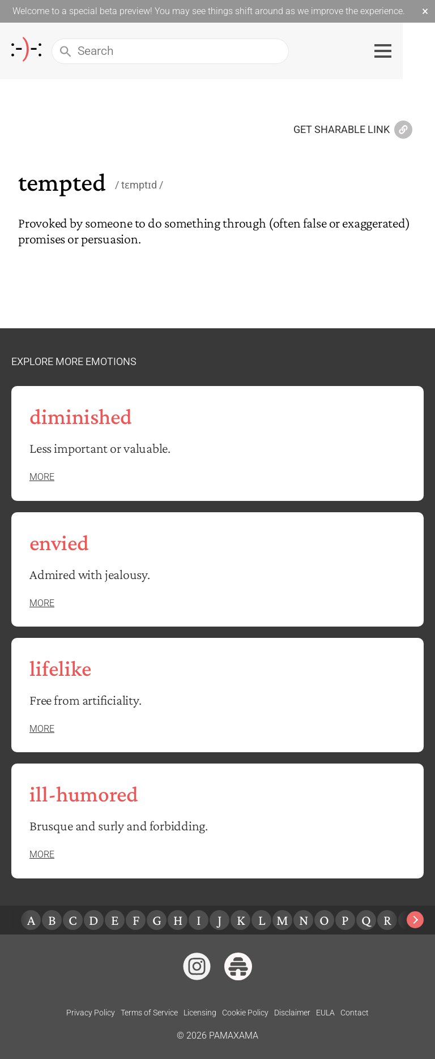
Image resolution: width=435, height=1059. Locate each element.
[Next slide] (415, 919)
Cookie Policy (245, 1012)
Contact (354, 1012)
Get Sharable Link (352, 130)
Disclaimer (292, 1012)
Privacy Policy (90, 1012)
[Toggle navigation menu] (415, 51)
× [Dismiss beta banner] (425, 11)
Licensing (200, 1012)
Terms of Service (149, 1012)
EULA (325, 1012)
